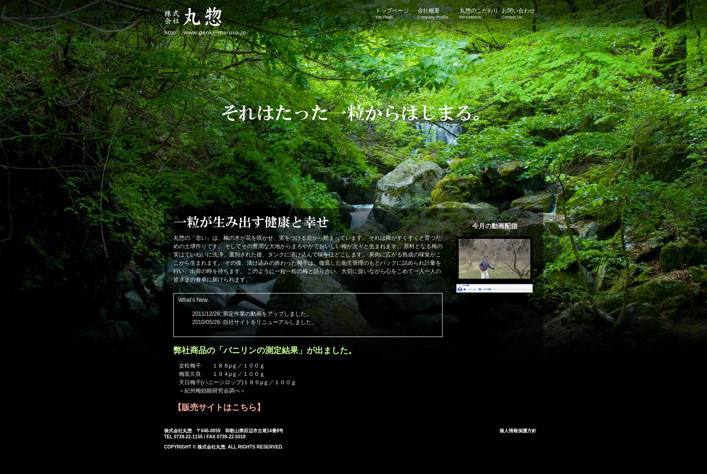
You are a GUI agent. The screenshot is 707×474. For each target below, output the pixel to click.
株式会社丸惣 (210, 23)
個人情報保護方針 (517, 430)
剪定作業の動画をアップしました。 (267, 314)
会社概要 (438, 13)
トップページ (396, 13)
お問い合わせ (522, 13)
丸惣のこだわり (480, 13)
